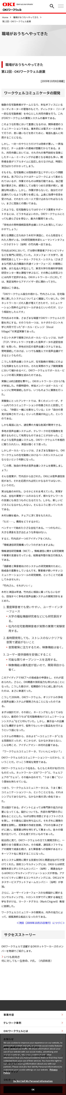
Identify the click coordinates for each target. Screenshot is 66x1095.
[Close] (62, 1039)
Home (5, 17)
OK (33, 1089)
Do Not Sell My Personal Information (33, 1081)
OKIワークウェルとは (16, 1031)
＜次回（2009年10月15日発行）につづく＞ (41, 923)
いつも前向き (12, 957)
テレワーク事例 (12, 1023)
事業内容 (9, 1014)
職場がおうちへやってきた (26, 17)
